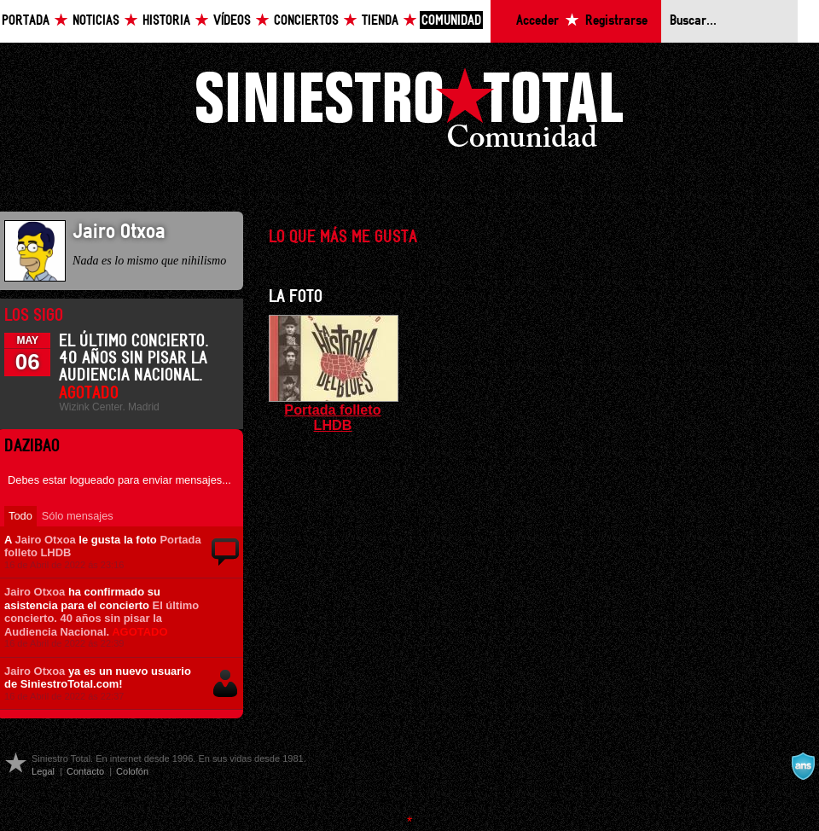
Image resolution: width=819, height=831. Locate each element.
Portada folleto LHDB (332, 417)
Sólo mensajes (77, 515)
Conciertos (306, 21)
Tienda (380, 21)
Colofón (132, 771)
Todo (20, 515)
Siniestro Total (409, 112)
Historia (166, 21)
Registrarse (616, 21)
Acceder (537, 21)
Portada (25, 21)
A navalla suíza (803, 766)
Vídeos (232, 21)
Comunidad (451, 21)
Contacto (85, 771)
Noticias (96, 21)
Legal (43, 771)
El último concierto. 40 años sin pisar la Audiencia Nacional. (101, 618)
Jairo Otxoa (45, 539)
